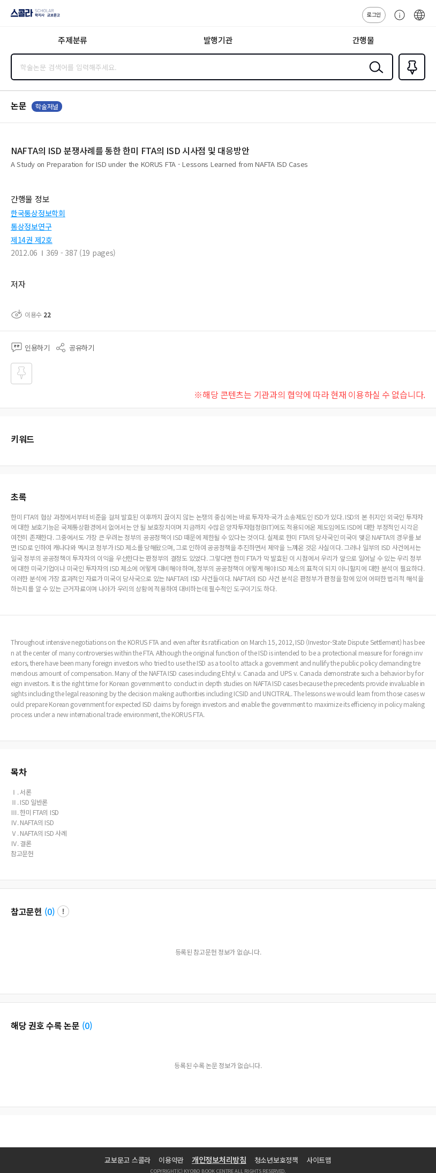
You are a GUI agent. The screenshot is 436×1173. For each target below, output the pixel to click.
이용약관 (171, 1160)
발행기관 (218, 39)
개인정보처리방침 (219, 1159)
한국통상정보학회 (38, 213)
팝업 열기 (63, 911)
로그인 (374, 14)
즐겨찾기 (410, 79)
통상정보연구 (31, 226)
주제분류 (72, 39)
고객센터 (397, 20)
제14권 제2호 (31, 239)
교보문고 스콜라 (127, 1160)
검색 (374, 75)
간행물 (363, 39)
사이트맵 (319, 1160)
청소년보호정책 (276, 1160)
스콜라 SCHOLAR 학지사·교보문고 (32, 16)
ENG (419, 20)
